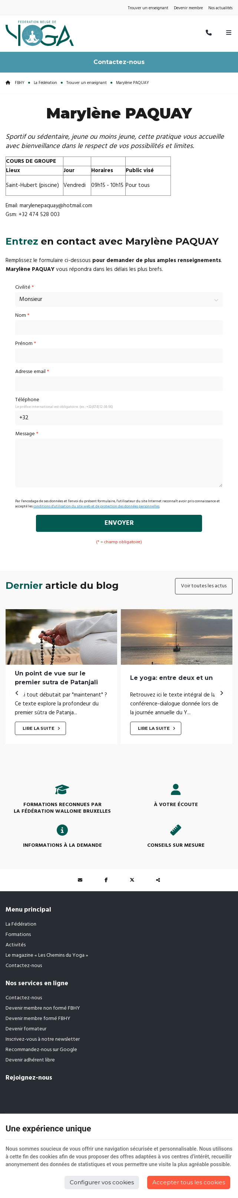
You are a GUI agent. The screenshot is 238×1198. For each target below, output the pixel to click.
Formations (18, 934)
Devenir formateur (26, 1029)
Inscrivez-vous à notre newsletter (43, 1039)
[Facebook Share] (106, 880)
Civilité (24, 287)
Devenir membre (188, 8)
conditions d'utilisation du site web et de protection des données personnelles (96, 506)
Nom (22, 315)
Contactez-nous (119, 62)
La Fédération (45, 83)
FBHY (15, 83)
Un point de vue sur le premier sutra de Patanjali (56, 677)
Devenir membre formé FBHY (38, 1018)
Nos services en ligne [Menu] (37, 983)
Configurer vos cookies (102, 1182)
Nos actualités (220, 8)
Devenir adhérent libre (30, 1060)
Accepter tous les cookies (188, 1182)
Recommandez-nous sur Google (41, 1050)
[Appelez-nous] (208, 33)
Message (26, 434)
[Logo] (40, 33)
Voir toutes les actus (204, 586)
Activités (16, 945)
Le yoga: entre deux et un (171, 677)
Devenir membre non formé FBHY (43, 1008)
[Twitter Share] (132, 880)
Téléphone (27, 400)
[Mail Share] (80, 880)
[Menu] (228, 33)
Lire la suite (39, 728)
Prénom (25, 343)
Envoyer (119, 523)
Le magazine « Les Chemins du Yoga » (47, 955)
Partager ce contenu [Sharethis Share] (157, 880)
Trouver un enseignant (148, 8)
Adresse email (32, 372)
